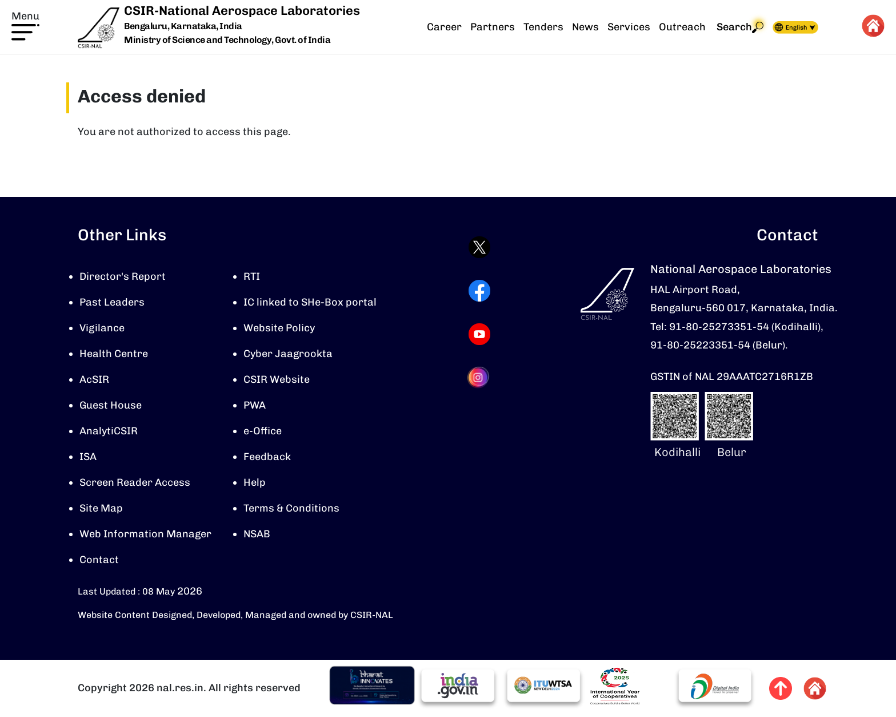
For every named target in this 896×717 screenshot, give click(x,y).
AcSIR (94, 379)
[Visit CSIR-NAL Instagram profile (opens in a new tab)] (479, 377)
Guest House (110, 405)
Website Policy (279, 328)
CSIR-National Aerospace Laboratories (242, 10)
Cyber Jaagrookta (288, 353)
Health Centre (113, 353)
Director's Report (122, 276)
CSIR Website (276, 379)
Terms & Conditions (291, 508)
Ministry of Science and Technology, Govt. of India (227, 39)
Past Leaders (112, 302)
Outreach (682, 27)
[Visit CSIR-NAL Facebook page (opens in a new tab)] (479, 290)
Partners (492, 27)
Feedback (267, 456)
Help (254, 482)
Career (444, 27)
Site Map (101, 508)
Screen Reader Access (134, 482)
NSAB (256, 534)
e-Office (262, 431)
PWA (254, 405)
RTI (251, 276)
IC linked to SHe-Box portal (310, 302)
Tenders (543, 27)
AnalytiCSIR (108, 431)
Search (740, 27)
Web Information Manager (145, 534)
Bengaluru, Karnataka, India (183, 26)
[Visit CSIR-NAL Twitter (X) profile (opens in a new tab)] (479, 247)
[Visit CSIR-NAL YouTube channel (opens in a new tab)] (479, 334)
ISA (88, 456)
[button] (25, 25)
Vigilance (102, 328)
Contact (99, 559)
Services (628, 27)
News (585, 27)
